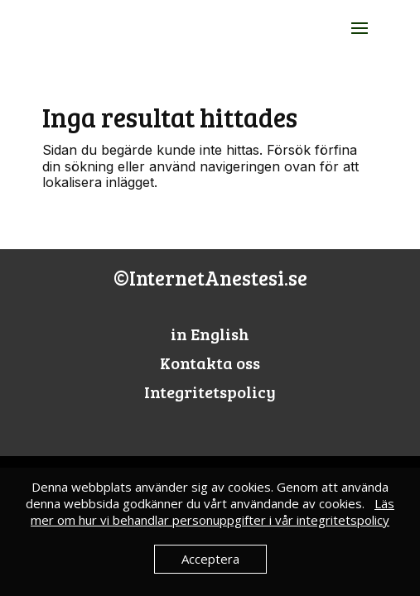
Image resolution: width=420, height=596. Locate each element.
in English (210, 333)
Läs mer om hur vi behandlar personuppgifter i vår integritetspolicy (212, 511)
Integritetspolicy (210, 391)
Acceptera (210, 558)
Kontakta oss (210, 362)
